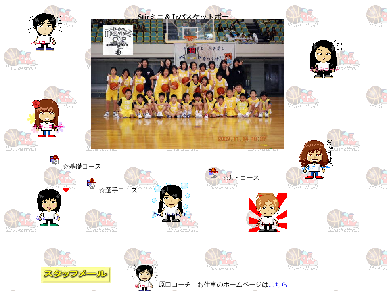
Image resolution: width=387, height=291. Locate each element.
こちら (278, 284)
